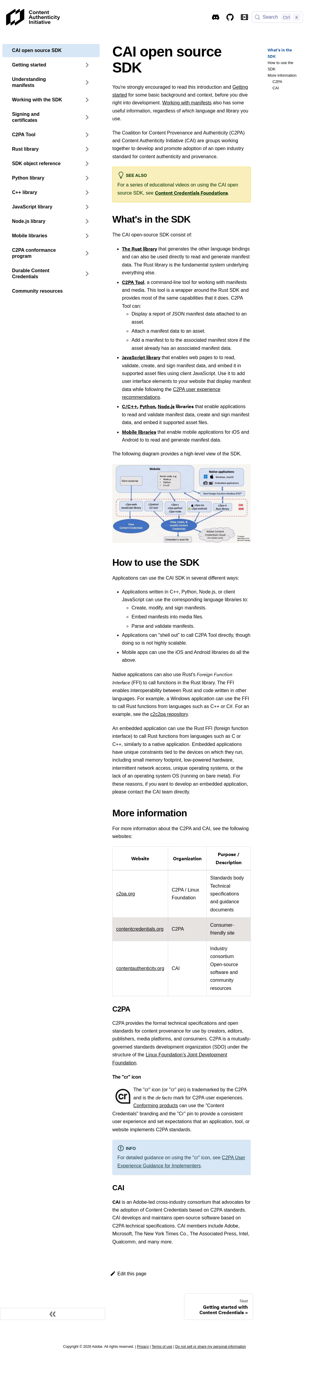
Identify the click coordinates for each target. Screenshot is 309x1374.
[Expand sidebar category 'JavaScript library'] (87, 207)
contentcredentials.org (139, 929)
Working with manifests (186, 102)
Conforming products (155, 1105)
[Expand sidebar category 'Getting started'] (87, 65)
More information (282, 75)
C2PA (277, 81)
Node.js (166, 406)
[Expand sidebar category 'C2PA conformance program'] (87, 253)
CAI (275, 88)
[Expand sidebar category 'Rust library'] (87, 149)
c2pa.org (125, 893)
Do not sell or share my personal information (210, 1347)
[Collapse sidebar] (52, 1314)
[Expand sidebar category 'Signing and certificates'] (87, 117)
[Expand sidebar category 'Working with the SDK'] (87, 99)
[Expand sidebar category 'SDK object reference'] (87, 163)
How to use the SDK (280, 65)
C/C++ (129, 406)
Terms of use (162, 1347)
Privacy (143, 1347)
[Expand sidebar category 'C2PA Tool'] (87, 134)
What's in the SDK (280, 53)
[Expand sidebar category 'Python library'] (87, 178)
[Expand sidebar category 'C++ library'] (87, 192)
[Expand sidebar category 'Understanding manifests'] (87, 82)
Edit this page (128, 1273)
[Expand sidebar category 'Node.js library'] (87, 221)
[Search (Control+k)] (277, 17)
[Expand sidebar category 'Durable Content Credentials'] (87, 273)
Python (147, 406)
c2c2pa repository (169, 714)
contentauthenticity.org (140, 968)
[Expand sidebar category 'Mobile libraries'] (87, 235)
